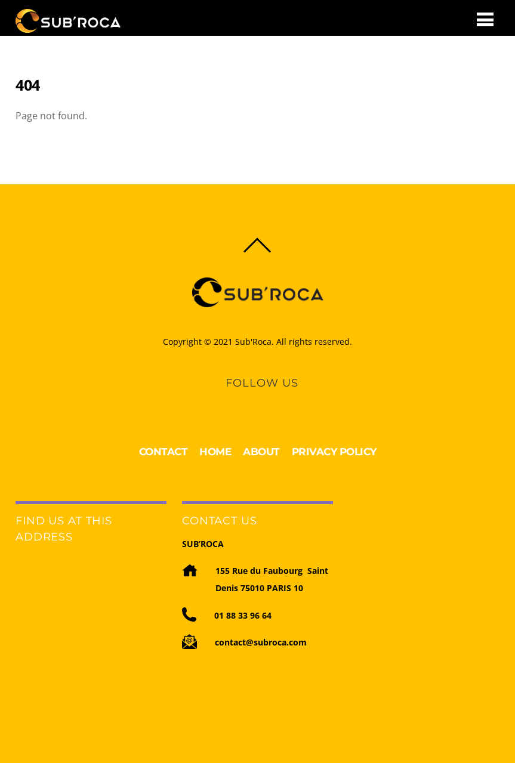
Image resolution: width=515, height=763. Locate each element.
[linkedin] (251, 399)
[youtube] (271, 399)
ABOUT (261, 452)
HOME (215, 452)
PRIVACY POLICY (334, 452)
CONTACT (163, 452)
